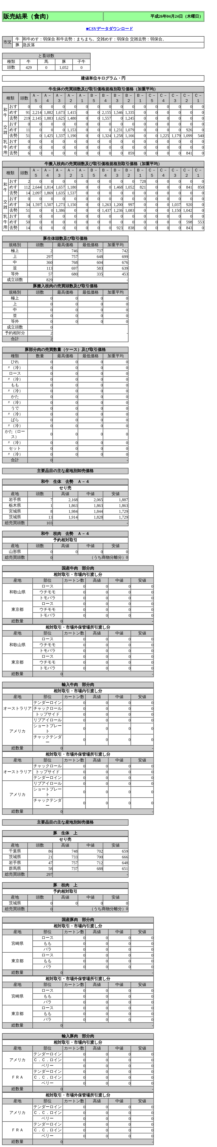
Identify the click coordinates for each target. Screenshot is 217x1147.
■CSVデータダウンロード (109, 29)
